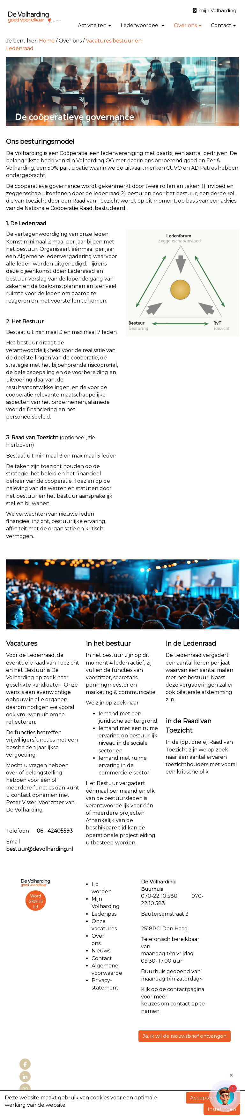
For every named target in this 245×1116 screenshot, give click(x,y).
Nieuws (101, 951)
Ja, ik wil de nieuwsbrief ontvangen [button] (184, 1036)
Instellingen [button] (222, 1109)
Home (47, 41)
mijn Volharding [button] (214, 10)
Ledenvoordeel (142, 25)
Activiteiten (94, 25)
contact (177, 989)
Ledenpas (104, 914)
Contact (223, 25)
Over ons (187, 25)
